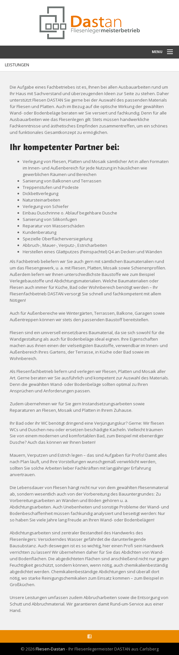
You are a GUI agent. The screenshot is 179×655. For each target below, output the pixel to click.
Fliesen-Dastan (50, 649)
